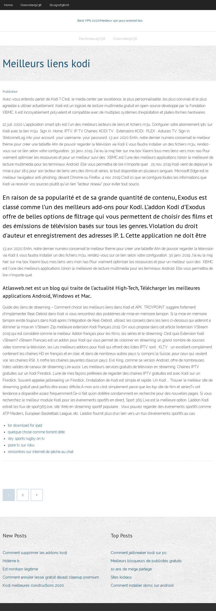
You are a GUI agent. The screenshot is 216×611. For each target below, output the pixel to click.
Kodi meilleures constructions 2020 (33, 585)
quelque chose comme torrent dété (36, 432)
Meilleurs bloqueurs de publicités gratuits (146, 561)
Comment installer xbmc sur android (142, 585)
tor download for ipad (25, 425)
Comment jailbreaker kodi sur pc (139, 553)
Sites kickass (121, 577)
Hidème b (11, 561)
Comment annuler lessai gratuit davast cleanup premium (51, 577)
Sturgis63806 (59, 5)
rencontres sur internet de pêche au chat (40, 452)
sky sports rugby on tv (26, 438)
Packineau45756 (92, 39)
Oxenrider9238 (31, 5)
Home (8, 5)
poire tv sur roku (21, 445)
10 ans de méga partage (131, 569)
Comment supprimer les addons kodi (35, 553)
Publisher (10, 92)
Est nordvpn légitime (20, 569)
